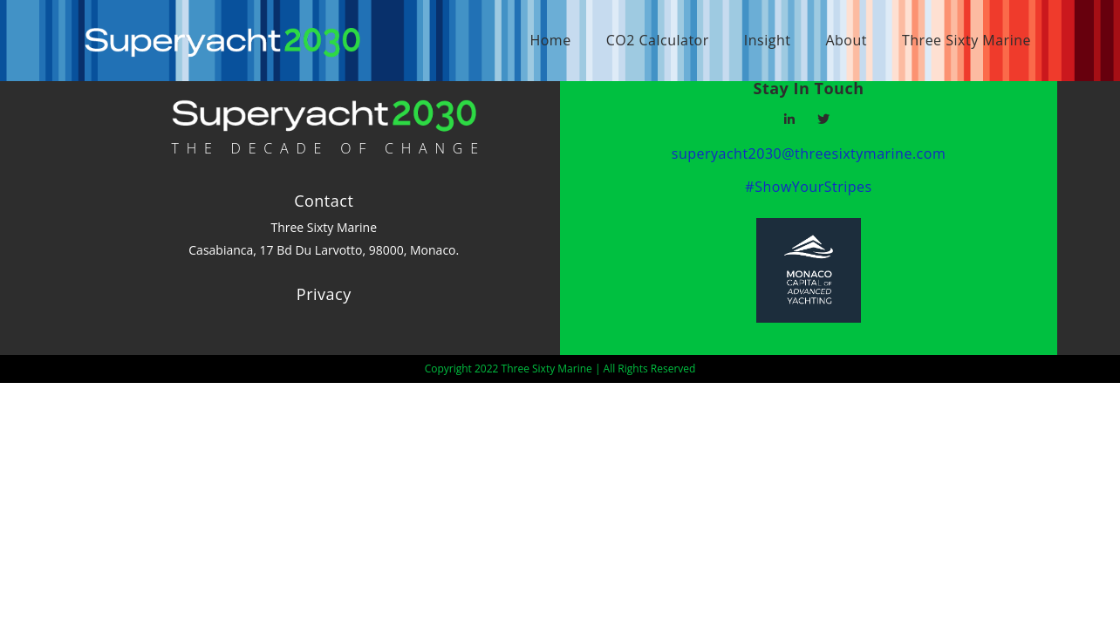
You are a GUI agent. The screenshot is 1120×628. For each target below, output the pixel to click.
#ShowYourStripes (808, 186)
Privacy (324, 293)
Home (549, 40)
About (846, 40)
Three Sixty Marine (966, 40)
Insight (767, 40)
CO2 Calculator (657, 40)
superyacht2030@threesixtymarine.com (809, 153)
